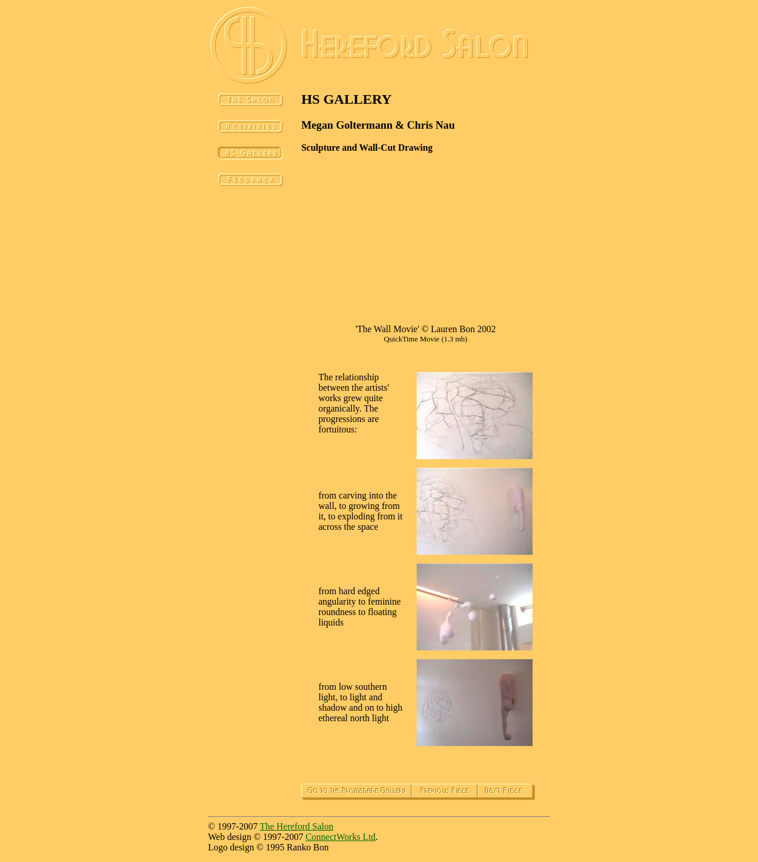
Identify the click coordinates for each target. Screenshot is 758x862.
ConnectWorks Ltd (340, 837)
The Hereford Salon (296, 826)
